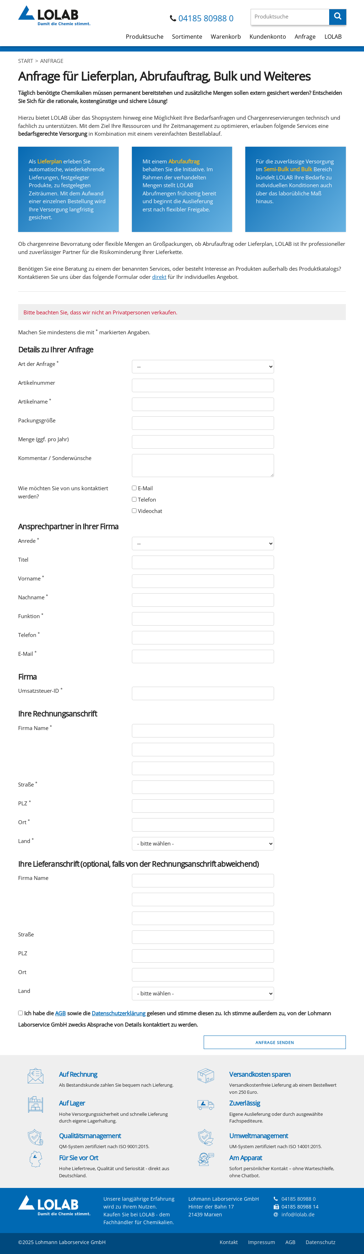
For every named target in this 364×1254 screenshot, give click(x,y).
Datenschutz (321, 1242)
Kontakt (229, 1242)
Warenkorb (226, 36)
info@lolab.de (298, 1214)
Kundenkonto (268, 36)
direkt (159, 276)
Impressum (261, 1242)
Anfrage (305, 36)
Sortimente (187, 36)
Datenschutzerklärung (118, 1013)
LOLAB (333, 36)
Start (25, 60)
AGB (60, 1013)
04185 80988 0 (206, 18)
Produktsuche (145, 36)
